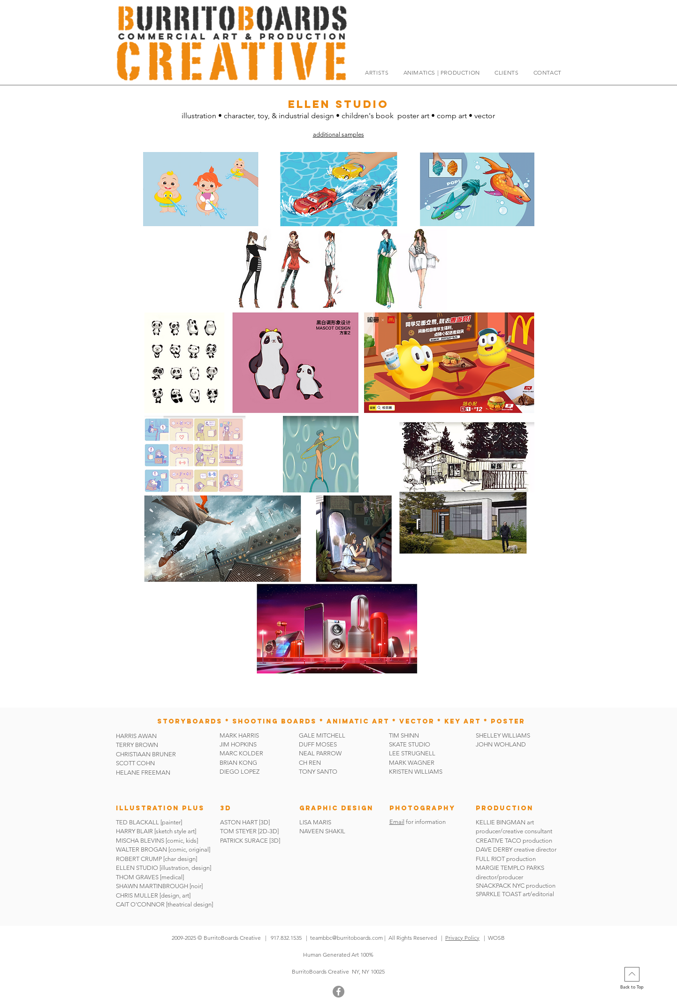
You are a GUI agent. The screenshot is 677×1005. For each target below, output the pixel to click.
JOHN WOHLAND (501, 744)
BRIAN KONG (238, 762)
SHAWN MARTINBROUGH (152, 886)
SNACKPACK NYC (501, 885)
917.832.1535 (287, 937)
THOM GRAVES (137, 877)
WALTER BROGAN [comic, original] (163, 849)
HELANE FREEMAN (143, 772)
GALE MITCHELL (322, 735)
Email (396, 821)
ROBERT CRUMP (139, 858)
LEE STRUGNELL (412, 753)
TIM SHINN (404, 735)
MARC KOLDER (241, 753)
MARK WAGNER (411, 762)
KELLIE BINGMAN (501, 822)
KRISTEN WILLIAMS (415, 771)
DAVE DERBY (494, 849)
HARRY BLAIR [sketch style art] (156, 831)
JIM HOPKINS (238, 744)
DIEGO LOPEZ (239, 771)
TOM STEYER (238, 831)
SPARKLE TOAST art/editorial (515, 894)
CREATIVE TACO (498, 840)
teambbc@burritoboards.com (346, 937)
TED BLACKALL (137, 822)
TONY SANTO (318, 771)
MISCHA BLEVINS (140, 840)
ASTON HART (239, 822)
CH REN (310, 762)
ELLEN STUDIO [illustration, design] (163, 867)
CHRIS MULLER (137, 895)
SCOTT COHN (135, 763)
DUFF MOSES (318, 744)
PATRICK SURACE (244, 840)
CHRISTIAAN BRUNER (146, 754)
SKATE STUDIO (409, 744)
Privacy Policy (462, 937)
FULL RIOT (490, 858)
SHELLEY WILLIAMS (503, 735)
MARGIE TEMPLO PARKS (510, 867)
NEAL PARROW (320, 753)
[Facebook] (338, 991)
